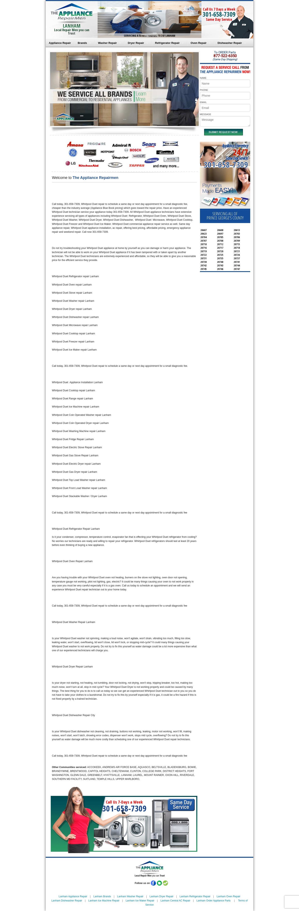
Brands (82, 42)
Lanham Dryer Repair (161, 896)
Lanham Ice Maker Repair (140, 900)
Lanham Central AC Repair (175, 900)
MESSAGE (205, 114)
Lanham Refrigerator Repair (195, 896)
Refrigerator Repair (167, 42)
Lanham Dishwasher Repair (66, 900)
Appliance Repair (60, 42)
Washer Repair (107, 42)
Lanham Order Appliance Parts (213, 900)
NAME (203, 78)
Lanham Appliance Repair (73, 896)
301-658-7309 (219, 14)
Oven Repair (199, 42)
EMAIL (203, 102)
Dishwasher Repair (230, 42)
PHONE (204, 90)
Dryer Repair (136, 42)
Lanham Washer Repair (130, 896)
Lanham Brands (102, 896)
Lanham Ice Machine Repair (103, 900)
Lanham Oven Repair (228, 896)
